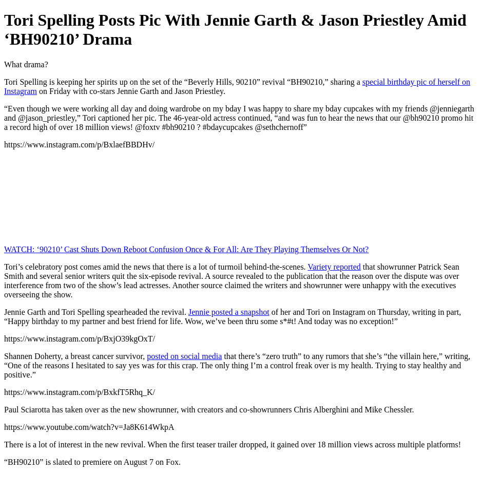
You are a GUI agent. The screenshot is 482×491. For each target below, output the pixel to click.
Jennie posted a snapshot (228, 312)
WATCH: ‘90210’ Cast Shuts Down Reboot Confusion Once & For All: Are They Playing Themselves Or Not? (186, 249)
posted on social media (184, 356)
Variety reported (334, 266)
